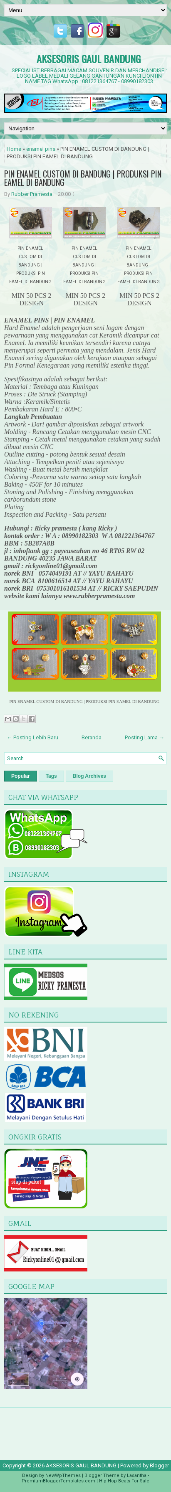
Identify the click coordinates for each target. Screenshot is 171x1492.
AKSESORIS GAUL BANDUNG (89, 58)
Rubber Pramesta (31, 194)
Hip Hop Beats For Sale (124, 1481)
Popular (20, 776)
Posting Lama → (144, 737)
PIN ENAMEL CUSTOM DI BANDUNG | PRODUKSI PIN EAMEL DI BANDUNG (82, 178)
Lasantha (136, 1475)
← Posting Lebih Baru (32, 737)
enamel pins (40, 149)
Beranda (92, 737)
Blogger (159, 1465)
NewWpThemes (63, 1475)
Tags (51, 776)
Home (14, 149)
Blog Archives (89, 776)
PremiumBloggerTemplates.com (58, 1481)
